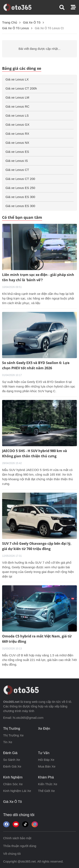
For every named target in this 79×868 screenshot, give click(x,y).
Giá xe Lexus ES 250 (20, 188)
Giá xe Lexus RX (17, 133)
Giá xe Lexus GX (17, 124)
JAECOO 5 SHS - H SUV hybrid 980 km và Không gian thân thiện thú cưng (34, 453)
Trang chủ (9, 22)
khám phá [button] (46, 777)
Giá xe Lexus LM (17, 97)
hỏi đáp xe (46, 759)
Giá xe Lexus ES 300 (20, 197)
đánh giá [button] (10, 753)
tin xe (7, 742)
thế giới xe (46, 791)
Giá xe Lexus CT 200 (20, 179)
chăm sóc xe (13, 784)
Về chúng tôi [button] (12, 853)
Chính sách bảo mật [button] (17, 838)
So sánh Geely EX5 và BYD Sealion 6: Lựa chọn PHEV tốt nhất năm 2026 (36, 365)
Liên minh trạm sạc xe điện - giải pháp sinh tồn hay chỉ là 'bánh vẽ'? (38, 277)
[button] (65, 7)
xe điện (44, 728)
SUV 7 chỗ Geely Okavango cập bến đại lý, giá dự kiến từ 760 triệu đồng (36, 546)
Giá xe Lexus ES (17, 151)
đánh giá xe (12, 766)
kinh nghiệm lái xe (17, 791)
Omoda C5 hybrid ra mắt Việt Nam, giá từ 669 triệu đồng (37, 639)
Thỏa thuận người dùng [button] (19, 846)
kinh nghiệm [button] (13, 777)
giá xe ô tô (12, 801)
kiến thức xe (47, 784)
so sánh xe (11, 759)
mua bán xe (47, 766)
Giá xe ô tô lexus (15, 28)
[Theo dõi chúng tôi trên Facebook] (6, 824)
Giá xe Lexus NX (17, 142)
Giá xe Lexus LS (17, 115)
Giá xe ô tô (31, 22)
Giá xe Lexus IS (16, 160)
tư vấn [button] (44, 753)
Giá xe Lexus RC (17, 106)
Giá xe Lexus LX (17, 79)
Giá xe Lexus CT (17, 169)
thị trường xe (13, 735)
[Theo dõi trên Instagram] (35, 824)
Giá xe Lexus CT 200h (21, 88)
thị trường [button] (11, 728)
